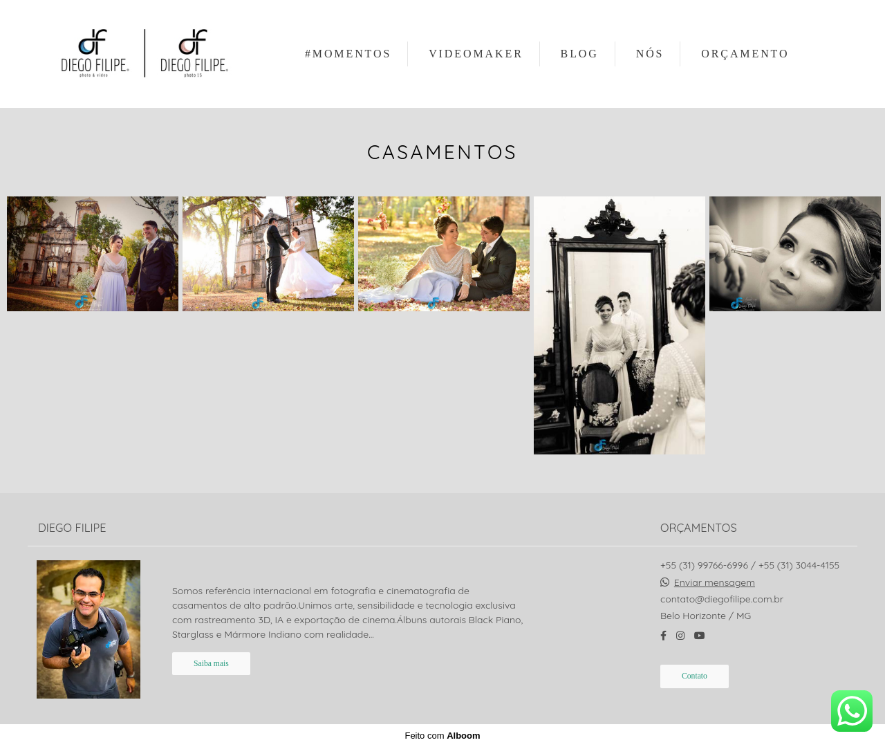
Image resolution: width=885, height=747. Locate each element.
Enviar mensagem (714, 582)
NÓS (650, 53)
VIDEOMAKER (476, 53)
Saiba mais (211, 663)
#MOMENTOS (348, 53)
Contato (694, 676)
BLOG (580, 53)
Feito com (442, 735)
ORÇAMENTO (745, 53)
